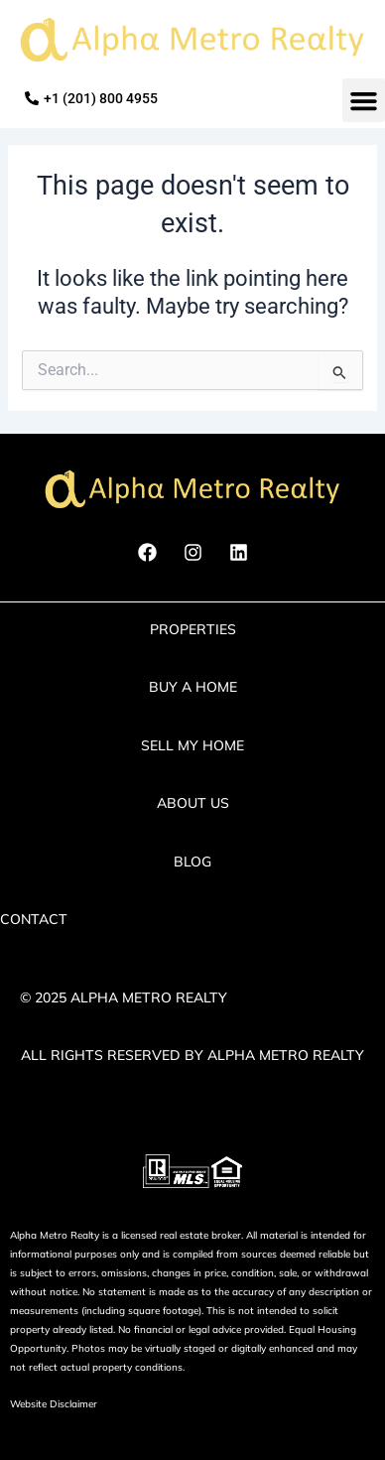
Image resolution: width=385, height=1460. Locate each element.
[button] (364, 100)
